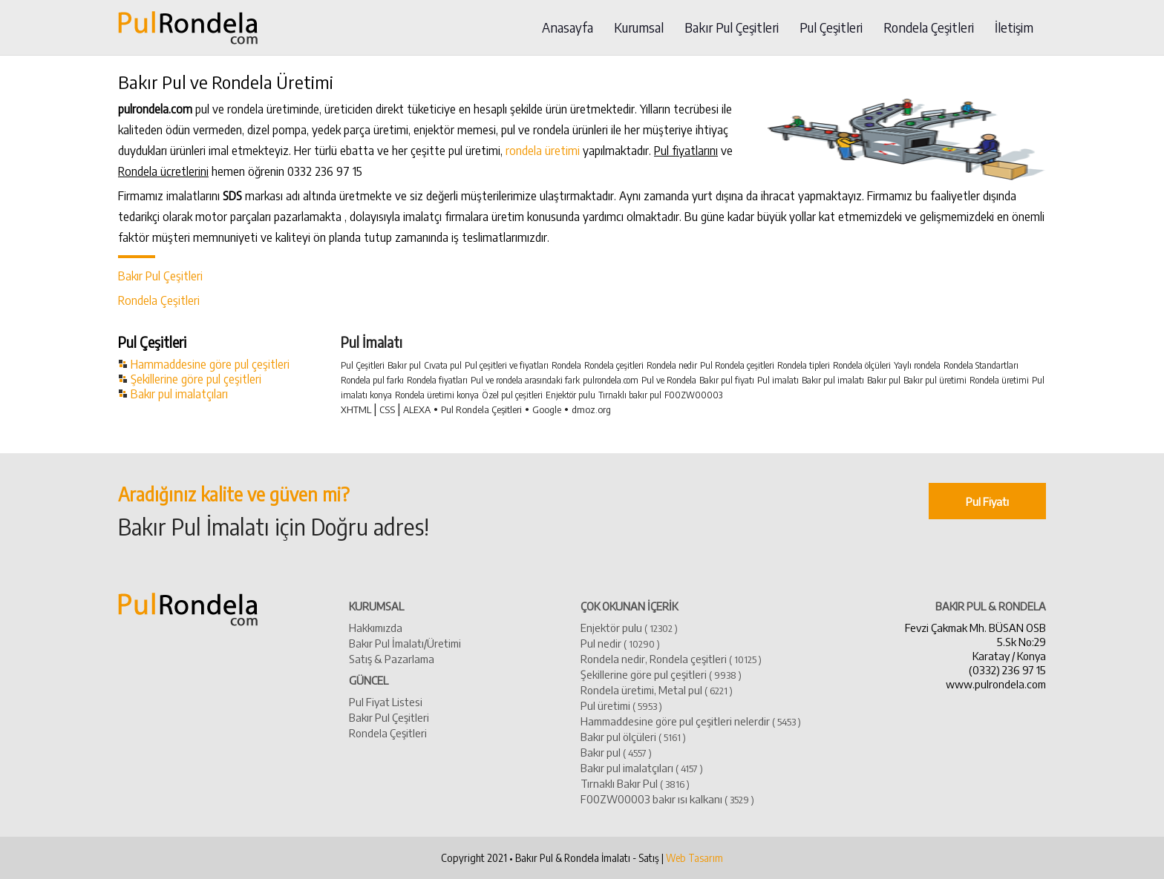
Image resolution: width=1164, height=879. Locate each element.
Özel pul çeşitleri (512, 395)
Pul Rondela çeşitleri (737, 365)
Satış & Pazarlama (391, 658)
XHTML (356, 409)
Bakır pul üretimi (935, 380)
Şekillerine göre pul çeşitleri (196, 379)
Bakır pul (404, 365)
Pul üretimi (621, 705)
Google (546, 409)
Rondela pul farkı (372, 380)
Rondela (566, 365)
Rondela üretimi (999, 380)
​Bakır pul (616, 752)
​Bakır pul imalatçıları (642, 767)
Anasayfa (567, 27)
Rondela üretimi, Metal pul (657, 689)
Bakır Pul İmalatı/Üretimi (405, 643)
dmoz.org (591, 409)
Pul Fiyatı (987, 501)
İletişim (1014, 27)
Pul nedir (620, 643)
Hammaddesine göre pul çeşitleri (210, 364)
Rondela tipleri (803, 365)
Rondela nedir (672, 365)
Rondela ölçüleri (862, 365)
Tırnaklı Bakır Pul (635, 783)
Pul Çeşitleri (831, 27)
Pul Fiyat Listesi (385, 701)
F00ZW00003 (693, 395)
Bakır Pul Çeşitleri (731, 27)
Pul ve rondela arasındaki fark (525, 380)
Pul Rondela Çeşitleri (481, 409)
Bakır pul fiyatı (726, 380)
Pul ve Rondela (668, 380)
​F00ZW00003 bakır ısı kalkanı (667, 798)
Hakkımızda (375, 627)
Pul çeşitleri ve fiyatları (507, 365)
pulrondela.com (610, 380)
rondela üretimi (543, 150)
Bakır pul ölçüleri (633, 736)
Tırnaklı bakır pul (629, 395)
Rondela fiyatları (437, 380)
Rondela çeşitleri (614, 365)
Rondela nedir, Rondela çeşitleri (671, 658)
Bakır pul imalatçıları (179, 393)
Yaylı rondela (917, 365)
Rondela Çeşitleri (928, 27)
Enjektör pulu (570, 395)
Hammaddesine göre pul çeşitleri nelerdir (691, 721)
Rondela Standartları (981, 365)
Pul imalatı (778, 380)
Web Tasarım (694, 858)
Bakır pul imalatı (833, 380)
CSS (387, 409)
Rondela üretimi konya (437, 395)
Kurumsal (639, 27)
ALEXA (417, 409)
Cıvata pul (443, 365)
